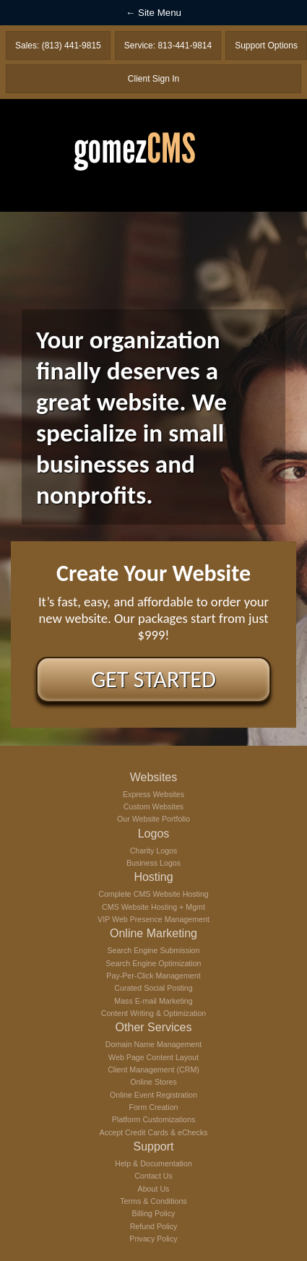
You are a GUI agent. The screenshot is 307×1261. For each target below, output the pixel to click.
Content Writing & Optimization (154, 1013)
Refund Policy (154, 1226)
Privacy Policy (153, 1238)
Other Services (154, 1027)
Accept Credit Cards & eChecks (154, 1132)
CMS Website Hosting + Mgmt (153, 907)
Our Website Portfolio (153, 818)
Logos (154, 833)
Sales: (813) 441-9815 (58, 45)
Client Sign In (153, 79)
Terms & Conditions (153, 1201)
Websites (154, 777)
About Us (154, 1188)
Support (153, 1146)
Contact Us (153, 1175)
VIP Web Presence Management (153, 919)
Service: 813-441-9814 (168, 45)
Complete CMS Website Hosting (153, 894)
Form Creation (153, 1107)
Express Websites (153, 794)
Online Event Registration (153, 1094)
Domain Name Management (153, 1044)
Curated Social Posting (153, 988)
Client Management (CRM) (153, 1069)
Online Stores (153, 1081)
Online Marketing (153, 933)
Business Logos (153, 862)
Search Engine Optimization (153, 963)
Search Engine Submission (154, 950)
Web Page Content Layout (153, 1057)
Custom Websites (153, 806)
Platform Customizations (153, 1119)
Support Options (266, 45)
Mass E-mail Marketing (153, 1001)
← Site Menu (153, 12)
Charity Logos (154, 850)
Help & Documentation (153, 1163)
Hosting (153, 877)
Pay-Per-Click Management (153, 975)
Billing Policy (154, 1213)
